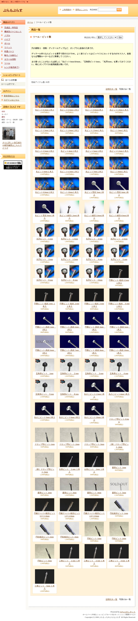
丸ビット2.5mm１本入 (94, 130)
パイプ (7, 39)
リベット (8, 47)
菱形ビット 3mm (69, 493)
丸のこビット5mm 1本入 (44, 417)
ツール (7, 63)
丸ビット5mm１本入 (94, 151)
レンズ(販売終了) (11, 67)
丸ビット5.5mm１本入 (119, 151)
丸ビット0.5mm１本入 (69, 110)
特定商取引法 (9, 156)
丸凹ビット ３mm (44, 259)
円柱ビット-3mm (45, 561)
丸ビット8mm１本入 (119, 171)
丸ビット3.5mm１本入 (44, 151)
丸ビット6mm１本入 (44, 171)
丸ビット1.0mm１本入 (119, 110)
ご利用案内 (66, 10)
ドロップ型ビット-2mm (69, 444)
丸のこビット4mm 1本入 (119, 394)
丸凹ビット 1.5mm (69, 239)
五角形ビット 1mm (44, 373)
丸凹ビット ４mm (94, 259)
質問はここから (81, 10)
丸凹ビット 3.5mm (69, 259)
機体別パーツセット (13, 31)
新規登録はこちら (11, 96)
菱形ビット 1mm (119, 467)
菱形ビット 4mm (94, 493)
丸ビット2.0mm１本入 (69, 130)
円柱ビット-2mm (119, 538)
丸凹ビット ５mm (119, 259)
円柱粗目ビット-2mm (45, 537)
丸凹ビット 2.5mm (119, 239)
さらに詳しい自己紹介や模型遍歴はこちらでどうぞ (12, 145)
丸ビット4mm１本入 (69, 151)
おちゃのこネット (128, 612)
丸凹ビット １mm (44, 239)
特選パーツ (9, 51)
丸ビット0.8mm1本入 (94, 110)
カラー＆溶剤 (10, 59)
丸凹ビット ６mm (44, 280)
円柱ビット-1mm (94, 538)
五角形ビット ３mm (94, 373)
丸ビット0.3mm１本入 (44, 110)
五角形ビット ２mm (69, 373)
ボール (7, 43)
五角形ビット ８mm (69, 394)
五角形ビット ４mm (119, 373)
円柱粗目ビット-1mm (119, 513)
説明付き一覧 (111, 89)
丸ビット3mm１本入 (119, 130)
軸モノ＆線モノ (11, 55)
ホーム (30, 22)
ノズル (7, 35)
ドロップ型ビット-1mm (45, 444)
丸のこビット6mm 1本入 (69, 417)
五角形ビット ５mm (44, 394)
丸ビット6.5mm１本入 (69, 171)
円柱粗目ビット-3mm (69, 537)
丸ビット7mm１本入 (94, 171)
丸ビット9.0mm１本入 (44, 192)
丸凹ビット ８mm (69, 280)
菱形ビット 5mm (119, 493)
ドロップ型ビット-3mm (94, 444)
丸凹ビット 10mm (94, 280)
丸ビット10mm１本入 (69, 192)
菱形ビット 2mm (45, 493)
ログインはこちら (11, 100)
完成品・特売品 (11, 27)
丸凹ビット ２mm (94, 239)
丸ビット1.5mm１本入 (44, 130)
